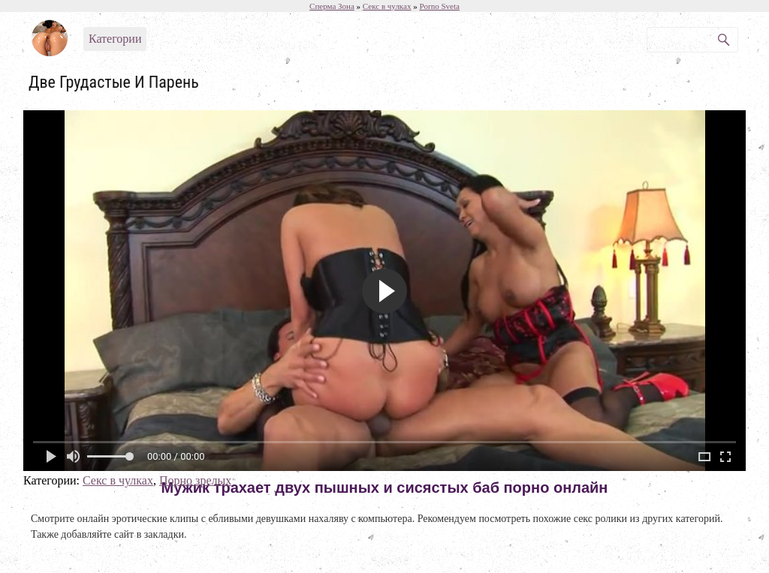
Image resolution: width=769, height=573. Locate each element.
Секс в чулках (118, 480)
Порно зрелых (195, 480)
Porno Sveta (439, 6)
